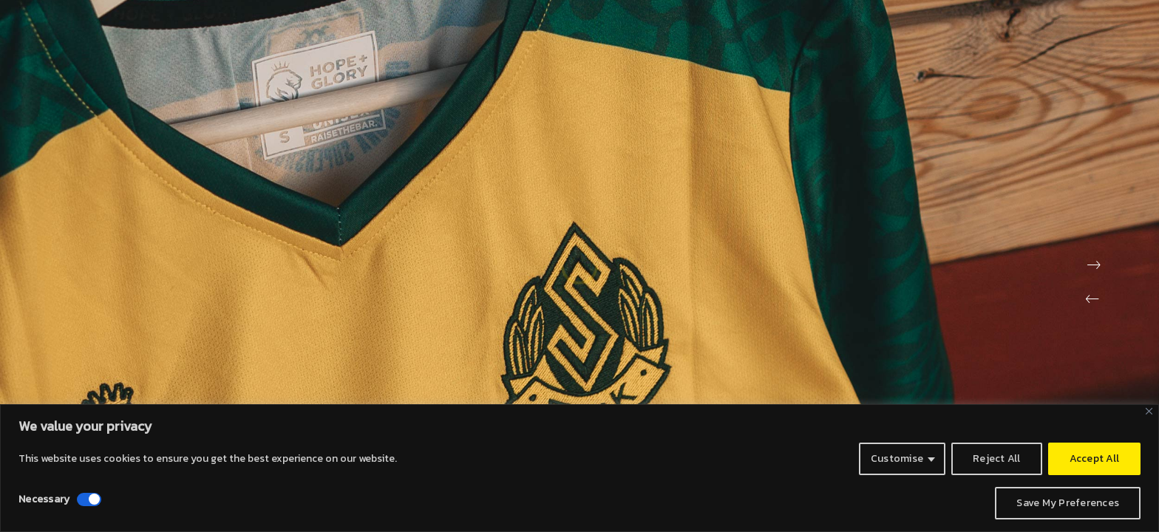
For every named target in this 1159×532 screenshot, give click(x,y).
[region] (579, 468)
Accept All (1095, 458)
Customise (897, 458)
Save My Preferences (1067, 503)
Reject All (997, 458)
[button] (1092, 299)
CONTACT (879, 44)
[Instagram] (1102, 23)
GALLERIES (962, 44)
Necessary (43, 499)
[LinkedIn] (1074, 23)
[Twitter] (1047, 23)
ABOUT (738, 44)
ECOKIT (805, 44)
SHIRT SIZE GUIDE (1064, 44)
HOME (673, 44)
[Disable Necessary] (89, 499)
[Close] (1149, 411)
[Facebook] (1020, 23)
